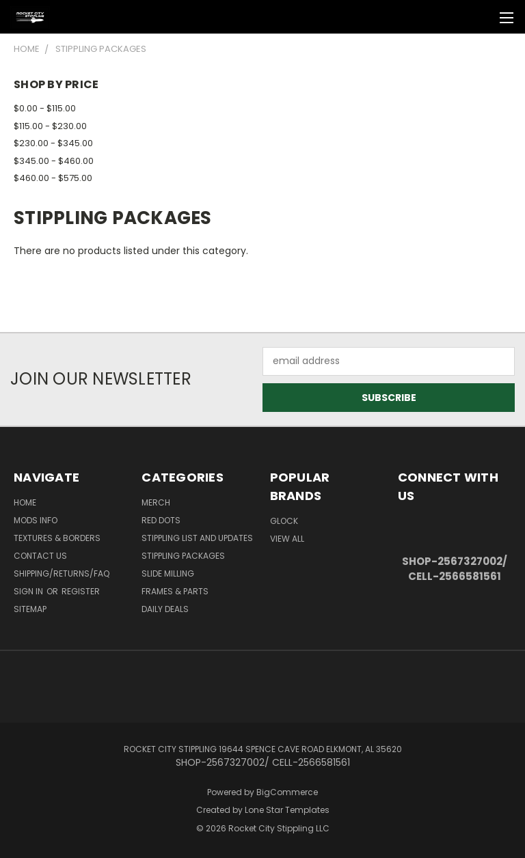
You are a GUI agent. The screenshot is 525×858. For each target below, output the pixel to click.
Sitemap (30, 609)
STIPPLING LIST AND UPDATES (197, 538)
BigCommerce (287, 792)
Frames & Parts (175, 591)
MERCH (156, 502)
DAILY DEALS (165, 609)
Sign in (29, 591)
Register (81, 591)
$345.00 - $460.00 (54, 160)
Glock (284, 521)
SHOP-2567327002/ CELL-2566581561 (454, 569)
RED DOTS (161, 520)
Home (25, 502)
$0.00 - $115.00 (45, 108)
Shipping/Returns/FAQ (61, 573)
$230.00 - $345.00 (53, 143)
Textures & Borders (57, 538)
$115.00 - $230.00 (50, 126)
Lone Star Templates (287, 810)
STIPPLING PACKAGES (183, 556)
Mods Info (35, 520)
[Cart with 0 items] (481, 17)
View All (287, 538)
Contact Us (40, 556)
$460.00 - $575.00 (53, 177)
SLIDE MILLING (168, 573)
